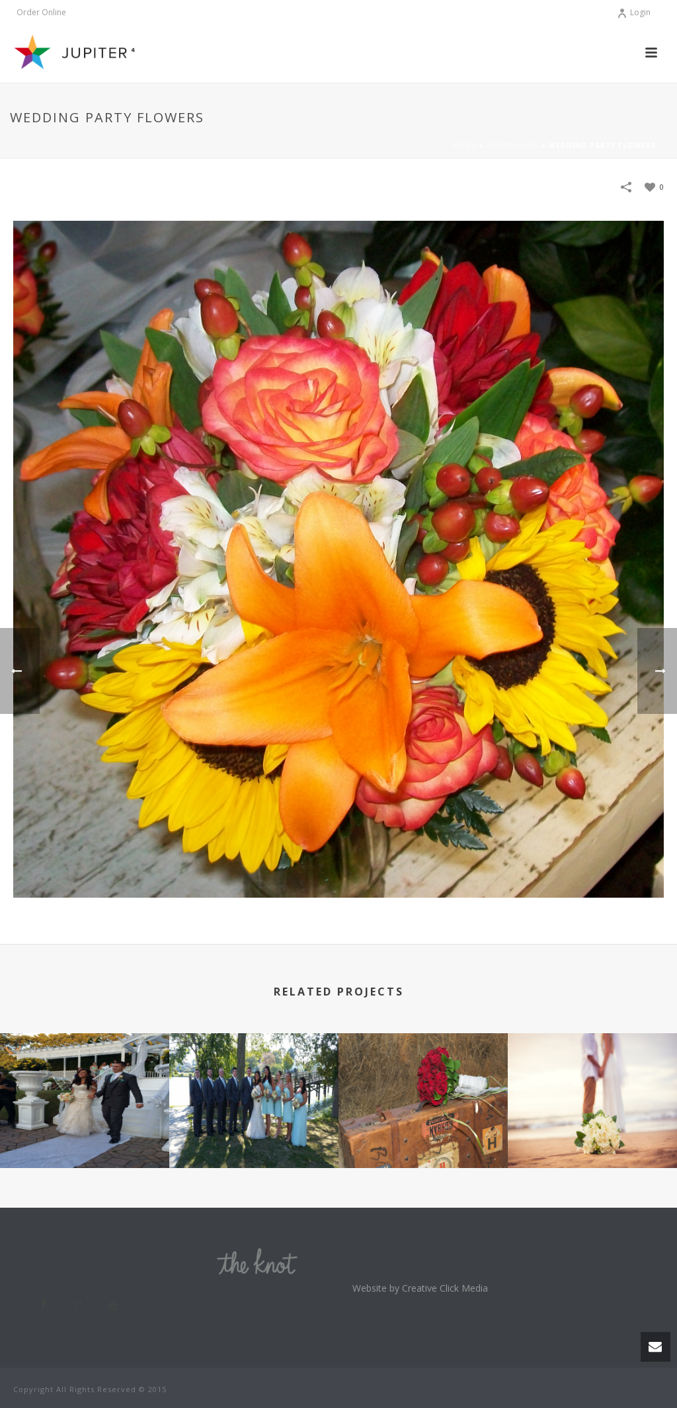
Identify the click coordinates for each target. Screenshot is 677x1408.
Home (465, 145)
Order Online (41, 12)
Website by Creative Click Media (420, 1288)
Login (634, 12)
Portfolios (513, 145)
